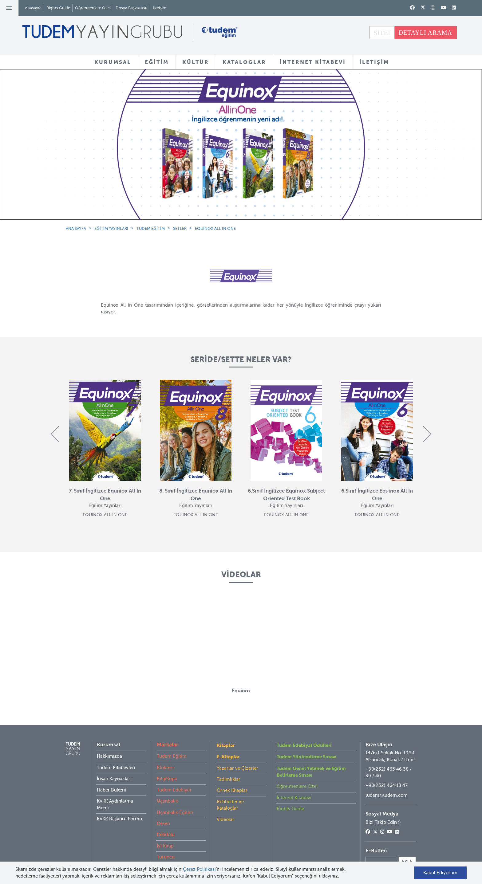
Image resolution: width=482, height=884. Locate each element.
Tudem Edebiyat (174, 790)
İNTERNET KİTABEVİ (313, 62)
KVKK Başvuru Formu (119, 818)
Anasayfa (33, 8)
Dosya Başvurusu (132, 8)
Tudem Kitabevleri (116, 767)
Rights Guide (58, 8)
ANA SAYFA (76, 228)
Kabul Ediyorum (440, 872)
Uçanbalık (167, 801)
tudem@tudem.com (386, 795)
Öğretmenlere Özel (93, 8)
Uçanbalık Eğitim (175, 812)
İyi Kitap (165, 845)
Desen (163, 823)
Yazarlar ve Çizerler (237, 768)
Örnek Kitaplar (232, 790)
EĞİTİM (157, 62)
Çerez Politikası (199, 869)
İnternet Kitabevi (294, 797)
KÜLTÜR (195, 62)
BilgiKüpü (167, 778)
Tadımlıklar (228, 779)
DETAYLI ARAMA (425, 32)
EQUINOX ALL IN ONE (215, 228)
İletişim (159, 8)
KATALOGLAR (244, 62)
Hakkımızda (109, 756)
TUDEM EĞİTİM (150, 228)
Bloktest (165, 767)
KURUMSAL (112, 62)
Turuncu (166, 857)
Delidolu (166, 834)
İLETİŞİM (374, 62)
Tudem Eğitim (172, 756)
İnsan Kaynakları (114, 778)
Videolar (225, 819)
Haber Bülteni (111, 790)
